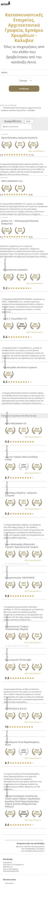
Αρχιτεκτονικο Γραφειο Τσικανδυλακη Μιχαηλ (17, 628)
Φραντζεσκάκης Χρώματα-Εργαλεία (19, 137)
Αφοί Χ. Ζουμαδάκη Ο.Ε (15, 318)
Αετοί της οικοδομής (8, 105)
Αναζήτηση (24, 89)
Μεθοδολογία (7, 867)
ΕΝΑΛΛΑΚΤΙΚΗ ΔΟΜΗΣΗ (15, 269)
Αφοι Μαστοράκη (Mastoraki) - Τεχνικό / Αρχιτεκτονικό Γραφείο (21, 545)
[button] (23, 151)
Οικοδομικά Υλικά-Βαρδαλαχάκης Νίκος (22, 743)
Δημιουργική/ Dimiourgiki (18, 659)
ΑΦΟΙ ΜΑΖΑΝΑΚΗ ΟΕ (16, 423)
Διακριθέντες (7, 862)
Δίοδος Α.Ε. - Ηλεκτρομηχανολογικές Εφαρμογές (20, 222)
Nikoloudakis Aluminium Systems (20, 367)
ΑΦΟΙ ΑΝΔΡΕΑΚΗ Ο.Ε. (12, 181)
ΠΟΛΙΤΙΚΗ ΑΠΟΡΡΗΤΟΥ (11, 871)
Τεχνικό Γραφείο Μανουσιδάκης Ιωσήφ (21, 458)
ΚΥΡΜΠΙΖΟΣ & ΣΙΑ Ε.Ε (16, 708)
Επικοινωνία (9, 883)
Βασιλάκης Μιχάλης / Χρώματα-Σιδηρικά (21, 494)
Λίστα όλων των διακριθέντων (13, 865)
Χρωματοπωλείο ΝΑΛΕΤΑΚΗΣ (20, 577)
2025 (28, 121)
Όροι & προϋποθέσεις (10, 869)
